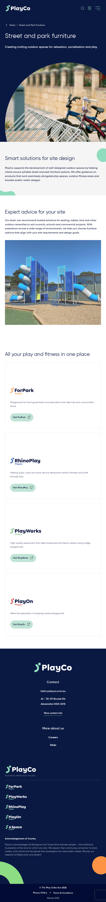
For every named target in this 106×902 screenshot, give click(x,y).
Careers (53, 737)
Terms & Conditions (63, 893)
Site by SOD (53, 898)
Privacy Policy (40, 893)
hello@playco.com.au (53, 691)
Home (10, 25)
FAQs (53, 745)
